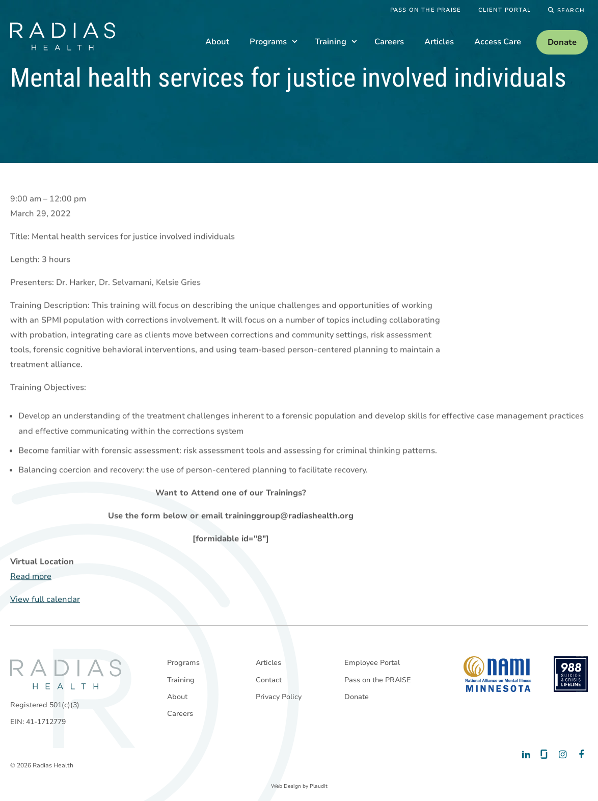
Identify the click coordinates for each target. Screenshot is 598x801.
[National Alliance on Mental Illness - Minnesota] (497, 674)
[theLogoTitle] (62, 36)
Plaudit (319, 786)
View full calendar (45, 599)
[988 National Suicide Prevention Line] (571, 674)
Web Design (286, 786)
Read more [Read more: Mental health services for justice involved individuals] (30, 576)
